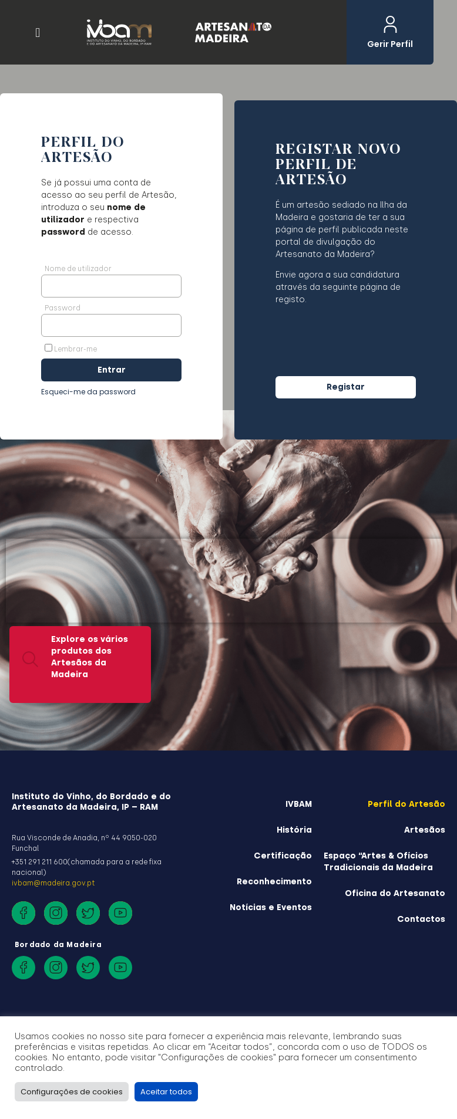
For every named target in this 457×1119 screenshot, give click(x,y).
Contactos (421, 919)
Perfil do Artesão (406, 804)
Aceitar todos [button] (166, 1091)
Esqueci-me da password (88, 392)
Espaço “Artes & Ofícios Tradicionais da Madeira (378, 862)
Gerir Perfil (390, 44)
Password (62, 308)
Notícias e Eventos (271, 907)
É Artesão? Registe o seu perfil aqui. (379, 651)
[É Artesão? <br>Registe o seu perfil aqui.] (327, 653)
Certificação (283, 856)
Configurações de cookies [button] (72, 1091)
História (294, 830)
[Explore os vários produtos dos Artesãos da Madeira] (30, 627)
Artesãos (424, 830)
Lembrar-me (71, 348)
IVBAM (298, 804)
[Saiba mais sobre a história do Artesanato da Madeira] (179, 641)
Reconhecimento (274, 882)
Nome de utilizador (78, 269)
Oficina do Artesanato (395, 893)
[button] (37, 32)
